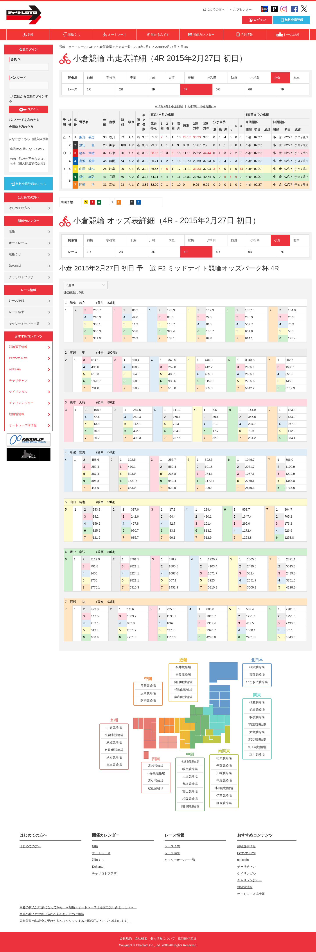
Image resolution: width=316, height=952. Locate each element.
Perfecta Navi (18, 358)
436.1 (137, 431)
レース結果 (16, 312)
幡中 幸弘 (90, 176)
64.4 (172, 516)
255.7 (172, 459)
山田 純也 (90, 169)
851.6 (289, 374)
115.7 (171, 324)
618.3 (95, 374)
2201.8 (250, 637)
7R (282, 89)
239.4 (208, 509)
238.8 (172, 473)
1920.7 (96, 381)
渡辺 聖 (90, 145)
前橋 (90, 77)
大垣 (172, 77)
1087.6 (250, 473)
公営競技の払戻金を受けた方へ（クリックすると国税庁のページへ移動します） (75, 921)
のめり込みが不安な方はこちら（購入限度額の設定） (28, 161)
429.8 (95, 609)
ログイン (28, 110)
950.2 (135, 388)
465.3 (209, 374)
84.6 (170, 317)
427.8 (135, 523)
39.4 (215, 417)
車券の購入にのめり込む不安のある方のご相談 (52, 914)
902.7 (289, 360)
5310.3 (134, 587)
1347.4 (247, 516)
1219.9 (290, 473)
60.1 (172, 537)
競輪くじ (15, 254)
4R (186, 89)
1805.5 (173, 566)
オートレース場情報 (23, 425)
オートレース (18, 243)
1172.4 (209, 480)
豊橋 (191, 77)
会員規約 (126, 938)
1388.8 (290, 480)
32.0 (215, 438)
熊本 (296, 77)
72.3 (176, 424)
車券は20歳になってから (27, 149)
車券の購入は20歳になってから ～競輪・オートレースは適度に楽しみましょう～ (78, 907)
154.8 (292, 310)
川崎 (152, 77)
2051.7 (250, 466)
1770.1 (95, 587)
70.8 (96, 431)
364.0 (135, 374)
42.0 (135, 317)
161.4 (208, 523)
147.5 (95, 616)
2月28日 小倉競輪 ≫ (202, 106)
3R (153, 89)
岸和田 (211, 77)
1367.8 (250, 310)
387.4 (95, 473)
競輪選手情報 (18, 347)
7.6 (214, 410)
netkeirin (15, 369)
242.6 (135, 516)
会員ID (15, 59)
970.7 (135, 530)
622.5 (172, 487)
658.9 (95, 637)
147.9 (210, 310)
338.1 (97, 324)
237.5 (176, 438)
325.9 (96, 530)
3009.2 (251, 587)
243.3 (96, 509)
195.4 (292, 338)
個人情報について (162, 938)
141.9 (252, 410)
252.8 (172, 367)
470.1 (132, 466)
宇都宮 (110, 77)
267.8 (291, 424)
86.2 (135, 310)
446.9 (209, 360)
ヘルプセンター (241, 9)
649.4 (172, 480)
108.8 (97, 410)
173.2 (288, 523)
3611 (289, 630)
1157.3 (209, 381)
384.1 (291, 438)
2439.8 (251, 566)
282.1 (95, 623)
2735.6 (250, 381)
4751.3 (131, 637)
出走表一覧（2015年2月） (133, 47)
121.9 (96, 537)
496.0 (95, 367)
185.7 (210, 331)
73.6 (251, 431)
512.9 (208, 537)
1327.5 (132, 480)
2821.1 (134, 566)
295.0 (246, 523)
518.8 (172, 388)
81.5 (209, 324)
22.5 (209, 317)
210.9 (97, 317)
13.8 (96, 424)
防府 (234, 77)
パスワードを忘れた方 (24, 120)
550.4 (135, 360)
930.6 (172, 381)
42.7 (172, 523)
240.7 (97, 310)
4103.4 (212, 566)
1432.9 (173, 587)
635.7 (135, 537)
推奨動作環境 (187, 938)
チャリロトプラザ (21, 277)
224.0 (176, 431)
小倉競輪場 (104, 47)
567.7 (249, 324)
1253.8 (247, 537)
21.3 (215, 424)
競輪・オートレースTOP (76, 47)
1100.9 (290, 466)
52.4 (96, 417)
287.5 (137, 410)
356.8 (252, 417)
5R (218, 89)
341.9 (97, 338)
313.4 (95, 630)
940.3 (97, 331)
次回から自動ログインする (28, 99)
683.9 (132, 487)
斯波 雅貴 (90, 161)
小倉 (277, 77)
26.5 (291, 317)
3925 (211, 580)
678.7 (172, 559)
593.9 (132, 473)
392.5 (132, 459)
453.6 (95, 459)
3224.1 (134, 573)
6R (250, 89)
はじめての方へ (214, 9)
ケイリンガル (18, 391)
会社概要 (141, 938)
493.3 (137, 438)
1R (89, 89)
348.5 (172, 360)
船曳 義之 (90, 137)
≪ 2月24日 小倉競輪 (169, 106)
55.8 (135, 331)
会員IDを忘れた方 (21, 126)
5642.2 (250, 388)
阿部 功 (90, 184)
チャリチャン (18, 380)
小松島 (255, 77)
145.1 (137, 424)
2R (121, 89)
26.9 (135, 338)
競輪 (12, 231)
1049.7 (250, 459)
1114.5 (171, 637)
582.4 (251, 573)
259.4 (95, 466)
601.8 (249, 331)
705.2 (288, 516)
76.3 (291, 324)
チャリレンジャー (21, 403)
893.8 (95, 480)
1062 (208, 487)
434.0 (291, 417)
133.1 (171, 338)
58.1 (291, 331)
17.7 (215, 431)
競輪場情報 (16, 414)
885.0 (209, 388)
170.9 (171, 310)
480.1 (172, 374)
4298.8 (291, 587)
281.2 (252, 438)
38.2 (96, 516)
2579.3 (250, 487)
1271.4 (250, 616)
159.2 (96, 523)
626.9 (288, 530)
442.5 (250, 623)
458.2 (135, 367)
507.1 (172, 580)
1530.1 (290, 367)
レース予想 (16, 300)
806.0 (289, 459)
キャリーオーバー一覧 (24, 323)
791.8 (95, 388)
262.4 (137, 417)
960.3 (135, 381)
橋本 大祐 (90, 153)
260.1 (176, 417)
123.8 (291, 410)
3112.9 (290, 388)
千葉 (133, 77)
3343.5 (250, 360)
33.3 (172, 530)
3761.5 (134, 559)
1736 (93, 580)
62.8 (209, 338)
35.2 (96, 438)
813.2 (208, 530)
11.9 (135, 324)
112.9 (291, 431)
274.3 (209, 473)
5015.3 (291, 566)
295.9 (249, 317)
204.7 (252, 424)
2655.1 (250, 367)
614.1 (249, 338)
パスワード (18, 77)
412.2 (209, 367)
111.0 (176, 410)
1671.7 (212, 573)
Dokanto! (15, 265)
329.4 (171, 331)
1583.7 (131, 616)
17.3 (172, 509)
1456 (288, 381)
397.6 (135, 509)
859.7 (246, 509)
